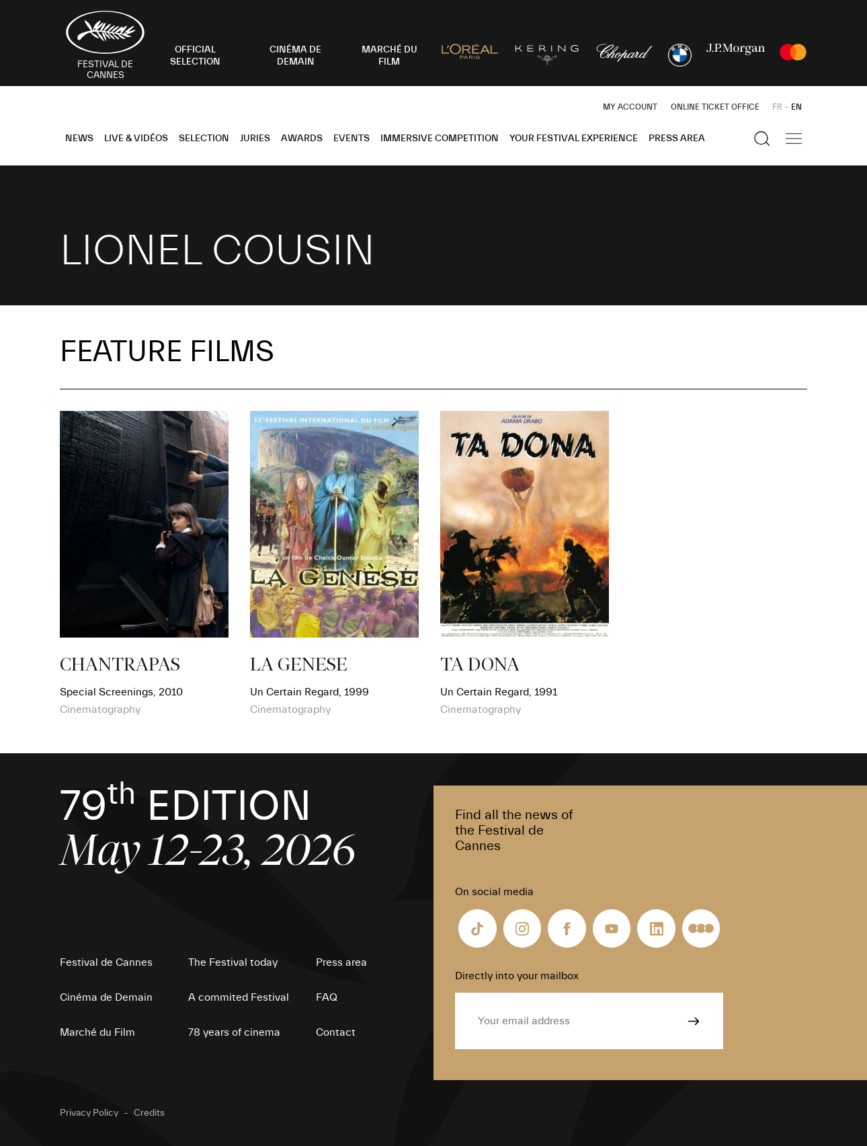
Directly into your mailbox (517, 976)
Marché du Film (97, 1032)
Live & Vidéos (136, 138)
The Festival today (233, 962)
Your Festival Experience (573, 138)
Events (351, 138)
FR (777, 107)
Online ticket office (715, 107)
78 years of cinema (234, 1032)
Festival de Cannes (106, 962)
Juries (255, 138)
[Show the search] (762, 138)
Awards (302, 138)
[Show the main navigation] (794, 138)
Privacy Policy (89, 1113)
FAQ (326, 997)
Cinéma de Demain (106, 997)
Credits (149, 1113)
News (79, 138)
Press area (677, 138)
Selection (204, 138)
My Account (630, 107)
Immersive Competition (439, 138)
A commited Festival (238, 997)
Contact (336, 1032)
